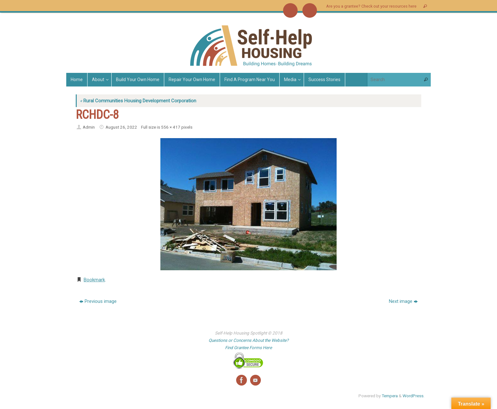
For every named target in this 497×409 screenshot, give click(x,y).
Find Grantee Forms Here (248, 347)
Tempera (390, 395)
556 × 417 (170, 127)
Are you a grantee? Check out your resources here (371, 6)
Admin (89, 127)
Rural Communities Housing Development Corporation (138, 101)
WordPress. (413, 395)
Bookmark (94, 280)
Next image (403, 301)
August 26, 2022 (121, 127)
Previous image (98, 301)
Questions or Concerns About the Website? (248, 340)
